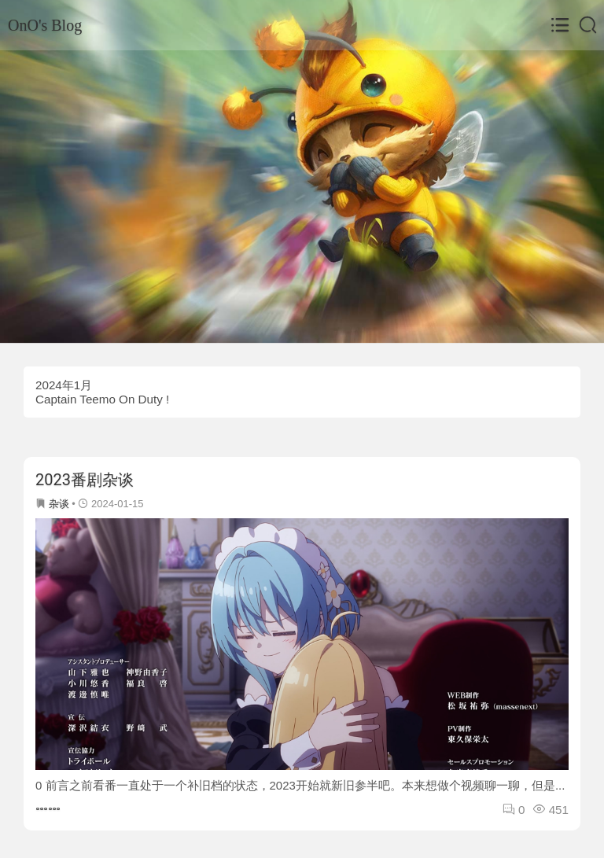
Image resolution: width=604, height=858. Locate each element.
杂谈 (59, 504)
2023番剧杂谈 (84, 479)
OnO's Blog (45, 25)
